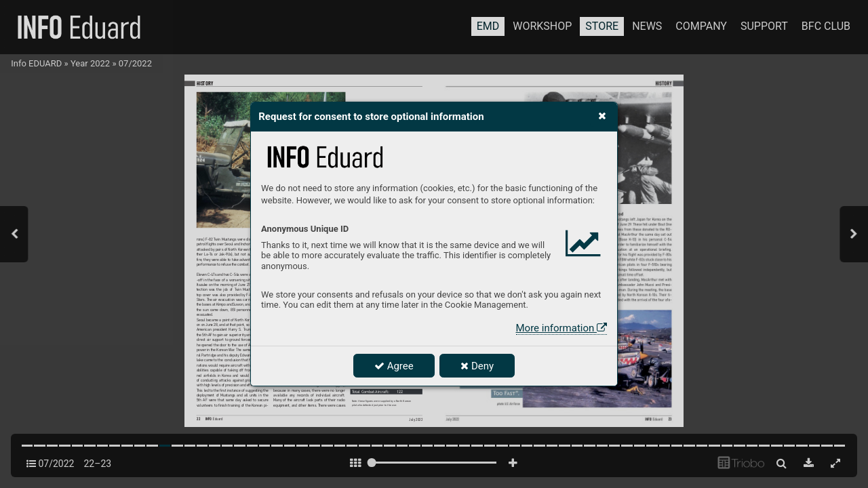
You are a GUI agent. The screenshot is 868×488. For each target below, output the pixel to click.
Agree (394, 366)
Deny (477, 366)
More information (561, 328)
